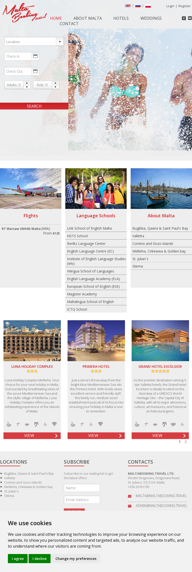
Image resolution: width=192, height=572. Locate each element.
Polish (149, 7)
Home (56, 18)
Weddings (151, 18)
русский (139, 7)
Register (184, 6)
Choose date (35, 56)
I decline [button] (40, 558)
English (128, 7)
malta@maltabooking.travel (161, 495)
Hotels (121, 18)
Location (33, 41)
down (26, 87)
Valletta (138, 236)
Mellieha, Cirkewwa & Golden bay (159, 251)
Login (170, 6)
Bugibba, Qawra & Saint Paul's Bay (160, 228)
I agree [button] (18, 558)
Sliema (137, 266)
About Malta (87, 18)
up (26, 83)
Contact (69, 23)
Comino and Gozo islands (152, 243)
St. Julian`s (140, 258)
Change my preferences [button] (75, 558)
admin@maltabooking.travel (161, 505)
